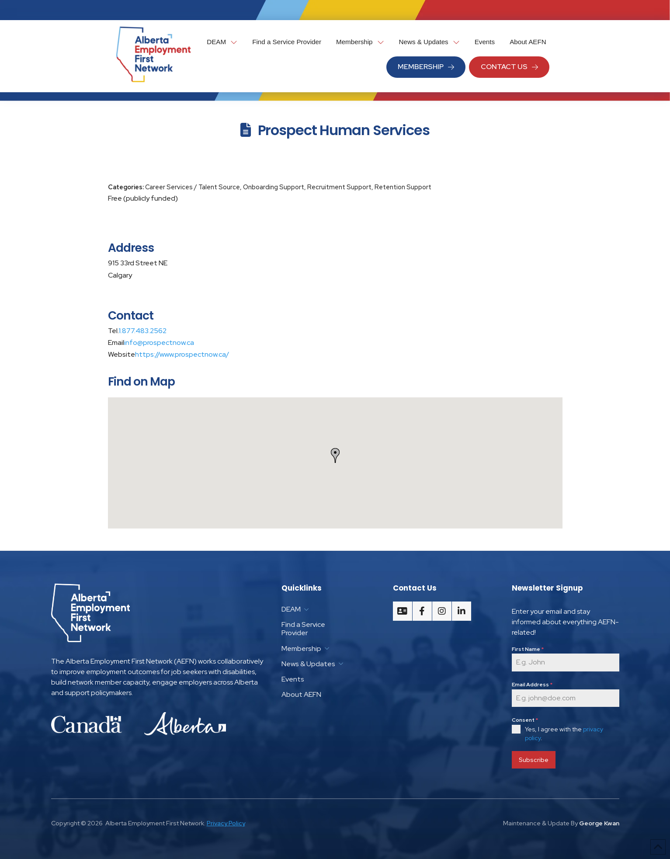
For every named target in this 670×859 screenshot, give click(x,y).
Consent (525, 719)
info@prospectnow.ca (159, 342)
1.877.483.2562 (142, 330)
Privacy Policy (226, 821)
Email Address (532, 684)
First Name (528, 649)
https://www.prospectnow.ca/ (182, 354)
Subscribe (533, 760)
